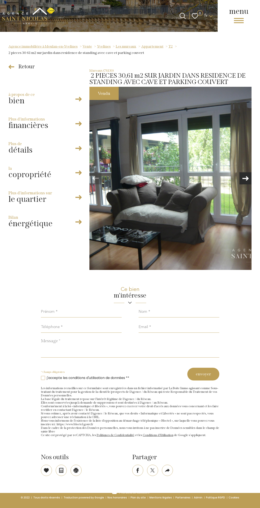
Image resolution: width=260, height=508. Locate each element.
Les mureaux (126, 46)
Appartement (152, 46)
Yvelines (104, 46)
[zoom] (170, 178)
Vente (87, 46)
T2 (170, 46)
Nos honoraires (117, 497)
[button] (245, 178)
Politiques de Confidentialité (115, 436)
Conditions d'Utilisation (158, 436)
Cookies (234, 497)
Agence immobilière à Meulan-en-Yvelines (43, 46)
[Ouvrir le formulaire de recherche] (182, 16)
